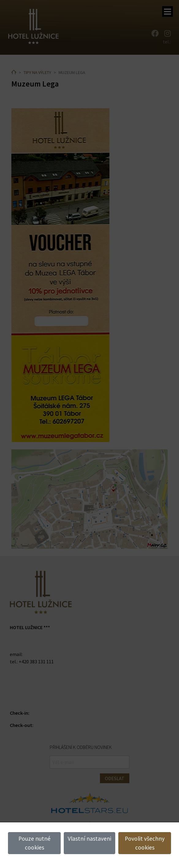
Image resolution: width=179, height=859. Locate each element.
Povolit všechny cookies (145, 843)
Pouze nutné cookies (34, 843)
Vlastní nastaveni (89, 838)
